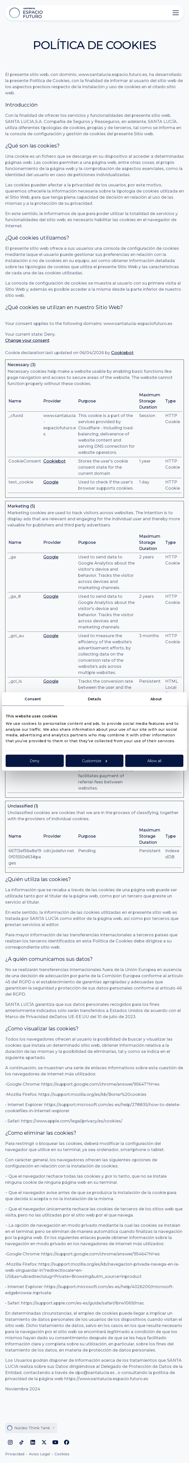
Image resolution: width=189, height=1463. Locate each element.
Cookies (62, 1454)
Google (50, 482)
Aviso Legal (39, 1454)
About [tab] (156, 699)
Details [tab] (94, 699)
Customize (94, 760)
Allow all (154, 760)
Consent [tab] (33, 699)
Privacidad (14, 1454)
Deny (34, 760)
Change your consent (27, 340)
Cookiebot (122, 352)
